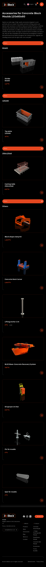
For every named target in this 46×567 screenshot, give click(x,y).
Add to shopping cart (42, 87)
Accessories (36, 546)
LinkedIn (30, 516)
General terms (31, 561)
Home (42, 4)
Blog (24, 534)
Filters (5, 43)
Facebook (24, 516)
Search (25, 4)
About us (25, 537)
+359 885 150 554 (10, 526)
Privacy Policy (40, 561)
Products (25, 526)
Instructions (26, 532)
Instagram (27, 516)
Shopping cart (36, 4)
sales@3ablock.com (10, 529)
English (30, 4)
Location (25, 539)
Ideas (24, 529)
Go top (39, 516)
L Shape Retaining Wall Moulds (37, 533)
